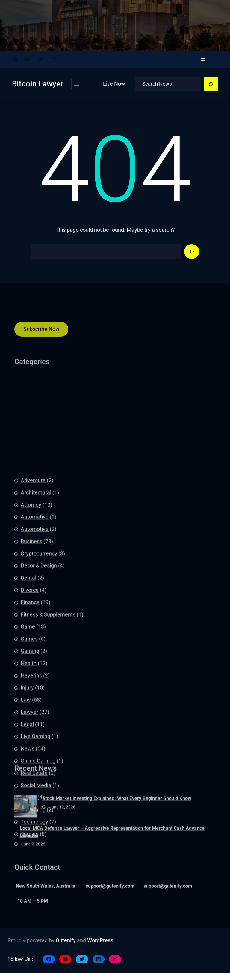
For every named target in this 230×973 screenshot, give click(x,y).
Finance (30, 718)
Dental (28, 693)
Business (31, 657)
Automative (35, 632)
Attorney (31, 620)
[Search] (211, 84)
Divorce (30, 706)
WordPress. (101, 940)
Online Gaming (38, 876)
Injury (27, 803)
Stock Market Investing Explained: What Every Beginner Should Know (116, 815)
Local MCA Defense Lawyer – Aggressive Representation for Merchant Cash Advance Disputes (112, 848)
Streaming (33, 925)
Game (28, 742)
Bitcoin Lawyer (37, 83)
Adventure (33, 596)
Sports (28, 913)
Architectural (36, 608)
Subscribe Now (41, 334)
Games (29, 754)
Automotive (35, 645)
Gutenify (66, 940)
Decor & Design (39, 681)
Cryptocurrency (39, 669)
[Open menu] (203, 59)
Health (29, 779)
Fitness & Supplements (48, 730)
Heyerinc (31, 791)
